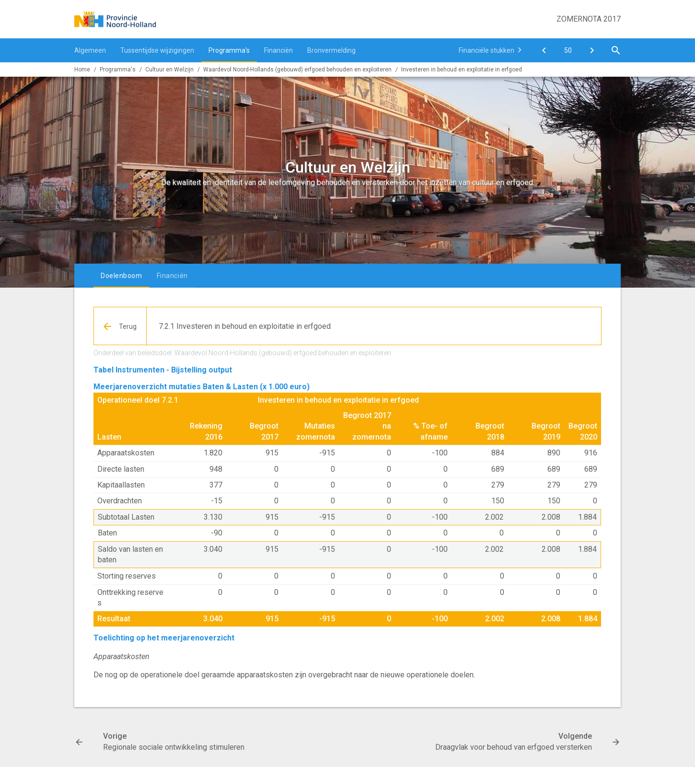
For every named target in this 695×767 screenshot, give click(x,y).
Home (82, 69)
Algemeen (90, 50)
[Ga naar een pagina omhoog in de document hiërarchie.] (120, 326)
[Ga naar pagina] (568, 50)
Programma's (229, 50)
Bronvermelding (331, 50)
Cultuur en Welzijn (169, 69)
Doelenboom (121, 275)
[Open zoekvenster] (616, 50)
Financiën (278, 50)
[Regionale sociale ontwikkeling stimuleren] (544, 50)
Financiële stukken (486, 50)
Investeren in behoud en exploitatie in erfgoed (461, 69)
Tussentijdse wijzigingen (157, 50)
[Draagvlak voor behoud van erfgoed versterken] (592, 50)
